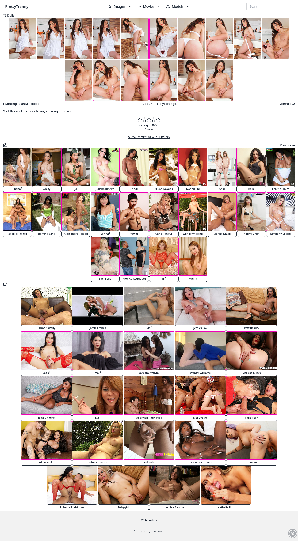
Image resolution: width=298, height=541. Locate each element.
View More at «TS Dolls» (149, 136)
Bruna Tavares (164, 189)
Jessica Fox (200, 328)
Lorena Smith (280, 189)
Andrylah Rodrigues (149, 417)
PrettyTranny (17, 6)
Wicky (46, 189)
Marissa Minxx (251, 373)
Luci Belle (105, 278)
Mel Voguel (200, 417)
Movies (149, 6)
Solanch (149, 462)
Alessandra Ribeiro (76, 234)
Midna (193, 278)
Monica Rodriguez (134, 278)
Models (178, 6)
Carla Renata (163, 234)
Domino (251, 462)
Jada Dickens (46, 417)
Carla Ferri (251, 417)
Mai (98, 373)
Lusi (97, 417)
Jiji (164, 278)
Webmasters (149, 520)
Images (120, 6)
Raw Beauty (251, 328)
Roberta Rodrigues (72, 507)
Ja (76, 189)
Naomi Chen (251, 234)
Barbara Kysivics (148, 373)
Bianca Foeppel (29, 104)
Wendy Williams (193, 234)
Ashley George (174, 507)
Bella (251, 189)
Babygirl (123, 507)
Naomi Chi (193, 189)
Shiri (222, 189)
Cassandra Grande (200, 462)
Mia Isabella (46, 462)
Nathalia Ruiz (226, 507)
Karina (105, 234)
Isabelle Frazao (17, 234)
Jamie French (97, 328)
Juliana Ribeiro (105, 189)
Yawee (134, 234)
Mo (149, 328)
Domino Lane (46, 234)
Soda (46, 373)
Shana (17, 189)
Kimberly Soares (280, 234)
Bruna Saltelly (46, 328)
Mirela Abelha (98, 462)
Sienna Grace (222, 234)
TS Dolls (8, 15)
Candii (134, 189)
